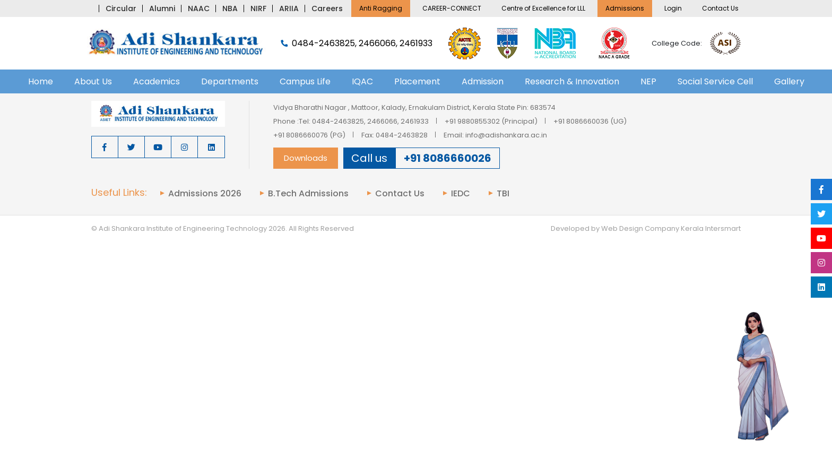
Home (40, 81)
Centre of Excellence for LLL (543, 8)
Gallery (789, 81)
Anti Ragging (380, 8)
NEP (648, 81)
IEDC (460, 193)
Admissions (624, 8)
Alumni (162, 8)
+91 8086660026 (447, 158)
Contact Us (720, 8)
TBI (503, 193)
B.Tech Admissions (308, 193)
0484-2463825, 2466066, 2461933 (356, 43)
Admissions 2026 (204, 193)
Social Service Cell (715, 81)
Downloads (305, 157)
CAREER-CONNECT (451, 8)
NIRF (258, 8)
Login (673, 8)
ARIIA (289, 8)
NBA (230, 8)
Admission (483, 81)
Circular (121, 8)
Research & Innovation (572, 81)
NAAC (199, 8)
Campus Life (305, 81)
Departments (229, 81)
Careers (327, 8)
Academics (156, 81)
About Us (93, 81)
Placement (417, 81)
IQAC (362, 81)
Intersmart (723, 228)
